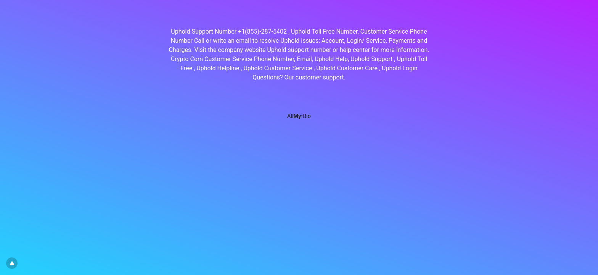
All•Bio (299, 116)
